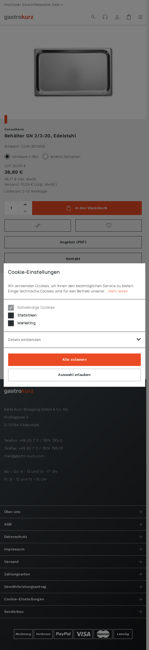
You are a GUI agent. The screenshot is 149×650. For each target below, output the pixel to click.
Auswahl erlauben (74, 375)
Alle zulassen (74, 359)
